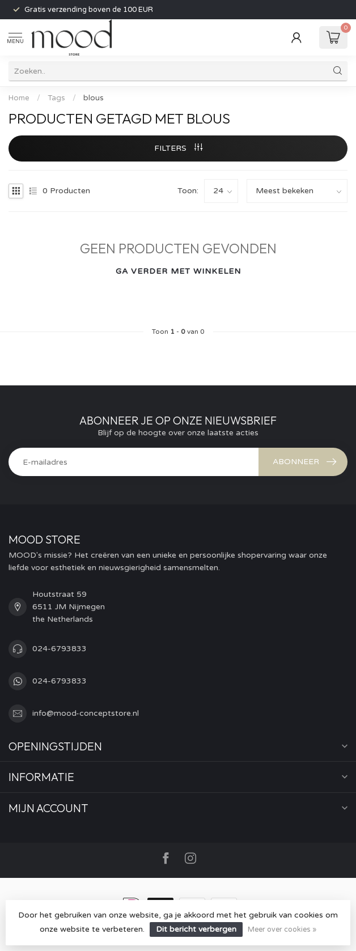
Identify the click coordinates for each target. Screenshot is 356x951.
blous (93, 98)
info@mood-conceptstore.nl (85, 713)
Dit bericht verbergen (196, 929)
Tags (56, 98)
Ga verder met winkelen (178, 271)
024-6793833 (59, 648)
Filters (178, 148)
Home (19, 98)
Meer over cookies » (282, 929)
